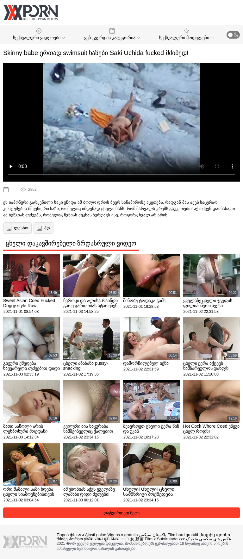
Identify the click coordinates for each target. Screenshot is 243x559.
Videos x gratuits (122, 534)
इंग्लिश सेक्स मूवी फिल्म (102, 539)
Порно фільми (70, 534)
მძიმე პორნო (70, 539)
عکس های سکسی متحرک (208, 539)
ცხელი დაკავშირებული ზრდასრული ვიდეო (71, 243)
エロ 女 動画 (132, 539)
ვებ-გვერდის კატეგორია (112, 34)
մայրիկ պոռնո (214, 534)
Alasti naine (95, 534)
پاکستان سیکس (152, 534)
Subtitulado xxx (171, 539)
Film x (150, 539)
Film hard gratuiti (182, 534)
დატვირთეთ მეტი (121, 512)
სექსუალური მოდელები (186, 34)
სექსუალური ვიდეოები (39, 34)
